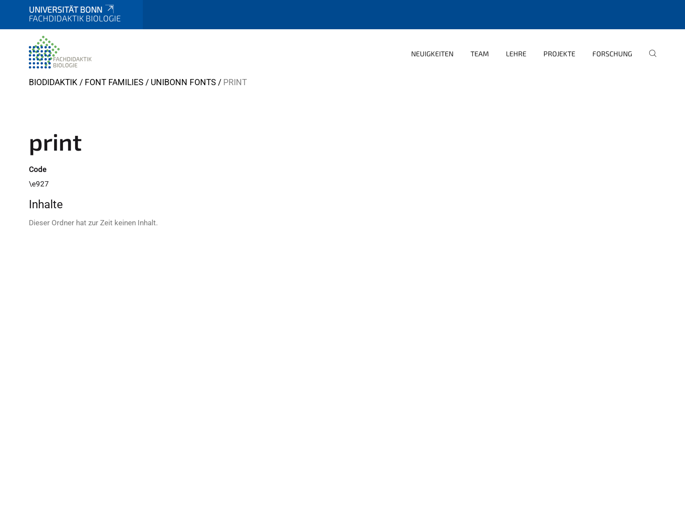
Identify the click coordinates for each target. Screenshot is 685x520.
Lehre (516, 53)
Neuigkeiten (432, 53)
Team (480, 53)
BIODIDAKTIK (53, 82)
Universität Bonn (72, 9)
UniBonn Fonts (183, 82)
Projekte (559, 53)
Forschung (612, 53)
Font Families (114, 82)
